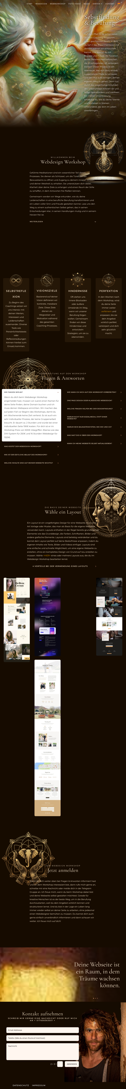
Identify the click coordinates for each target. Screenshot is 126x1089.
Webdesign (41, 4)
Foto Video (75, 4)
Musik (87, 4)
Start (29, 4)
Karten (96, 4)
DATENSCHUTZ (21, 1085)
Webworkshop (58, 4)
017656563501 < (46, 1020)
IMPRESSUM (38, 1085)
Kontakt (110, 4)
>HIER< (47, 555)
